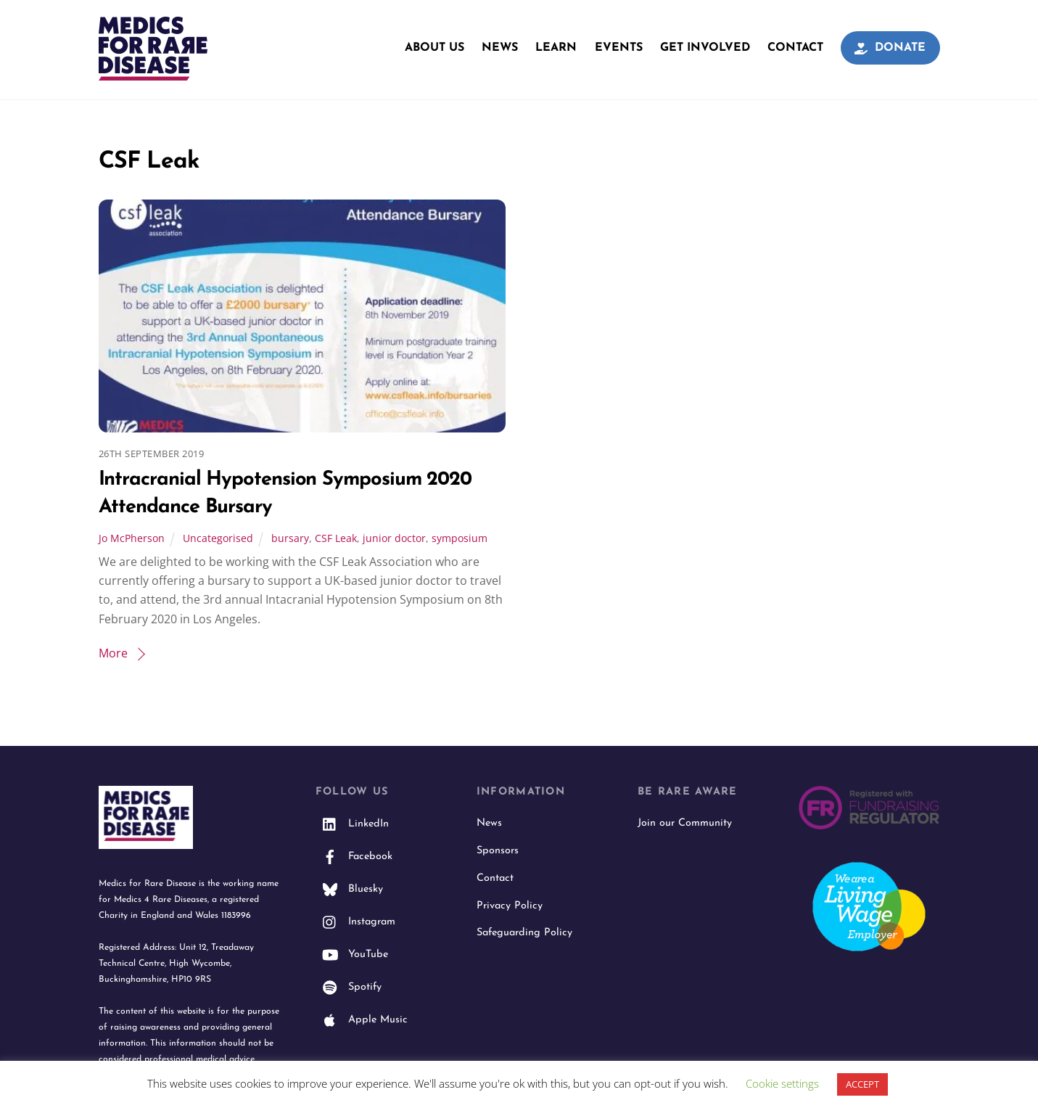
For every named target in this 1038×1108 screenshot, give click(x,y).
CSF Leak (336, 538)
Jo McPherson (132, 538)
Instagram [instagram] (355, 921)
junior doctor (394, 538)
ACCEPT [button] (862, 1084)
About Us (434, 48)
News (500, 48)
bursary (290, 538)
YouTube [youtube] (352, 954)
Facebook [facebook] (354, 856)
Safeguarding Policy (524, 932)
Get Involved (705, 48)
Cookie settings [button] (782, 1083)
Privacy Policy (510, 905)
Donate (890, 48)
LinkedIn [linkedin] (352, 823)
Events (619, 48)
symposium (459, 538)
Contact (795, 48)
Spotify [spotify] (349, 987)
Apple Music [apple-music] (362, 1019)
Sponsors (498, 850)
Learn (556, 48)
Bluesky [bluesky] (349, 889)
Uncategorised (218, 538)
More (113, 653)
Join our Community (685, 823)
